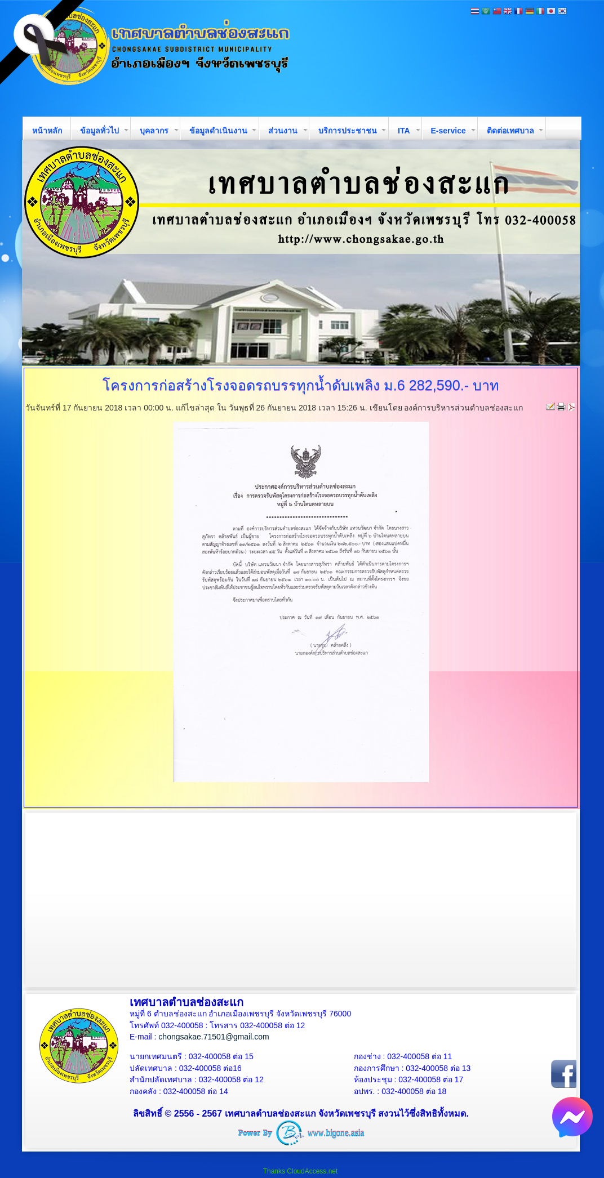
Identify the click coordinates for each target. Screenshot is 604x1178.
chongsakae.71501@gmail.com (213, 1036)
